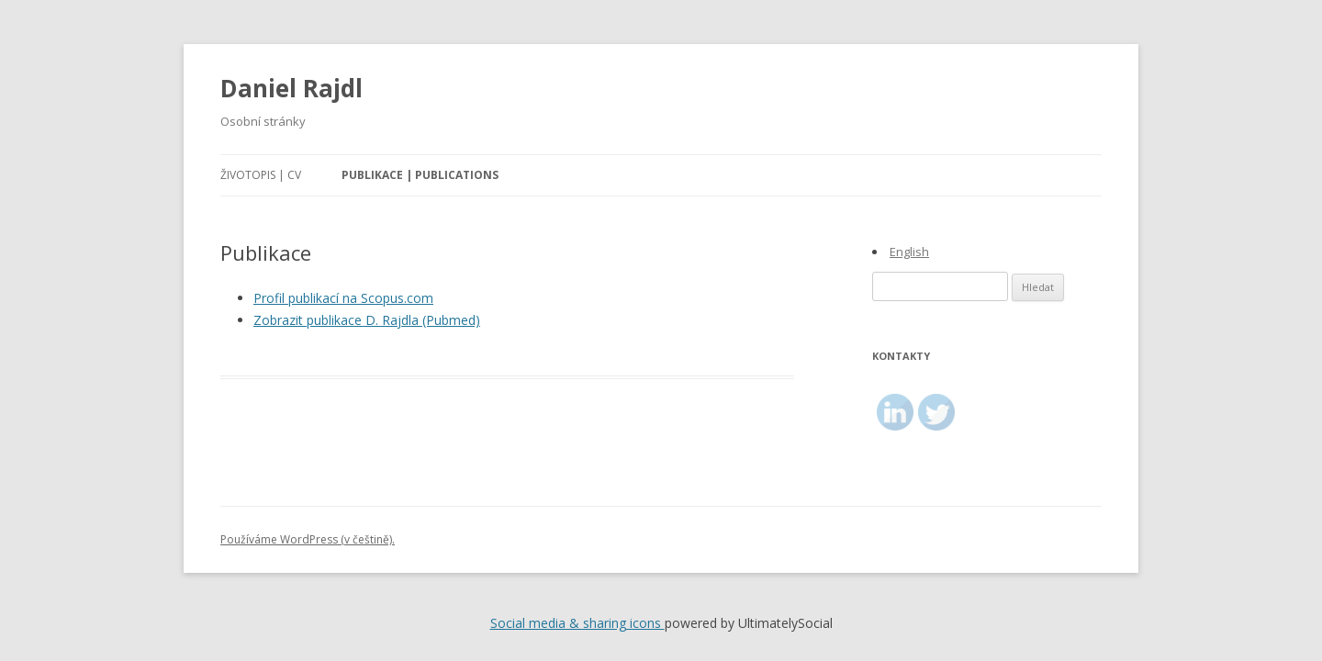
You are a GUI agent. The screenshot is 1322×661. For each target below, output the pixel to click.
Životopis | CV (260, 175)
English (909, 251)
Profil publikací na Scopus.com (343, 298)
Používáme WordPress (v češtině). (307, 539)
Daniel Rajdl (291, 88)
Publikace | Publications (420, 175)
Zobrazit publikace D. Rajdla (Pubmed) (366, 320)
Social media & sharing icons (577, 623)
